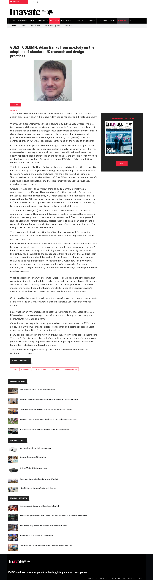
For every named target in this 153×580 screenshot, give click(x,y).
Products (81, 20)
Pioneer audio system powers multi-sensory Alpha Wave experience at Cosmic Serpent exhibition (53, 516)
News (33, 20)
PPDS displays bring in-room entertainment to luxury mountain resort (43, 526)
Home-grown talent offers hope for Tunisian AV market (39, 479)
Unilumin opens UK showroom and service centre (36, 536)
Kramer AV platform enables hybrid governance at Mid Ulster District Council (46, 409)
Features (54, 20)
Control (14, 369)
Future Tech (25, 369)
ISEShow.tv (22, 20)
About (112, 20)
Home (12, 20)
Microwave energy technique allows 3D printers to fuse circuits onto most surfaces (48, 419)
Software (69, 25)
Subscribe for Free (18, 2)
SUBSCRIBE (123, 20)
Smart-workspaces (52, 25)
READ (122, 163)
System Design (55, 369)
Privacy (131, 579)
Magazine (102, 20)
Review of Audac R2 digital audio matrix (33, 468)
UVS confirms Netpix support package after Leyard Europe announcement (45, 429)
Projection (35, 25)
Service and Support (70, 369)
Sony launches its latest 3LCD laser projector (35, 448)
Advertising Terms (118, 579)
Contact (104, 579)
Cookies (140, 579)
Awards (91, 20)
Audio (24, 25)
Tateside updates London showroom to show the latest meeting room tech (46, 546)
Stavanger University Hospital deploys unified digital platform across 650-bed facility (49, 399)
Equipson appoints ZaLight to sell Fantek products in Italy (39, 506)
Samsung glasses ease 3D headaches (33, 457)
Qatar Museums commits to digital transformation (37, 389)
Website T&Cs (92, 579)
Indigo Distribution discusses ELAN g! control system (38, 488)
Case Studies (67, 20)
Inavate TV (43, 20)
